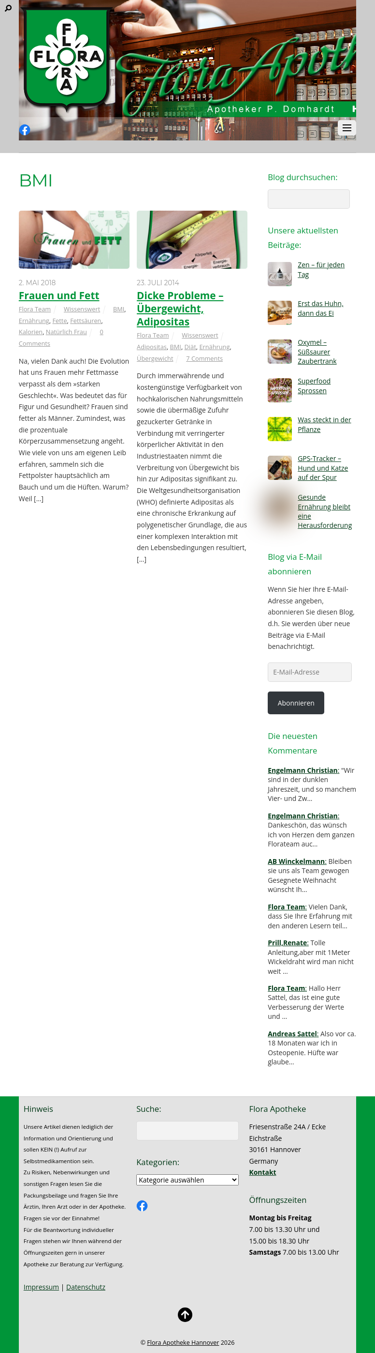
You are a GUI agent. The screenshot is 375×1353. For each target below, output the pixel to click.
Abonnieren (296, 702)
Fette (59, 320)
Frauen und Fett (59, 295)
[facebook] (24, 130)
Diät (190, 346)
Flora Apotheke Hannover (183, 1342)
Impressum (41, 1287)
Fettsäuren (85, 320)
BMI (118, 309)
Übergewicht (155, 358)
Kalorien (31, 331)
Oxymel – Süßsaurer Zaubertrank (317, 352)
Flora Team (35, 309)
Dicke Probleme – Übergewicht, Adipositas (180, 308)
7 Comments (204, 358)
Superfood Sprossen (314, 385)
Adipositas (152, 346)
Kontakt (262, 1172)
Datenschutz (85, 1287)
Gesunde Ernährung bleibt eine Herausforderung (325, 511)
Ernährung (34, 320)
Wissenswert (82, 309)
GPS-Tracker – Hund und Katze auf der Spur (323, 468)
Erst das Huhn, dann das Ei (321, 308)
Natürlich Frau (66, 331)
